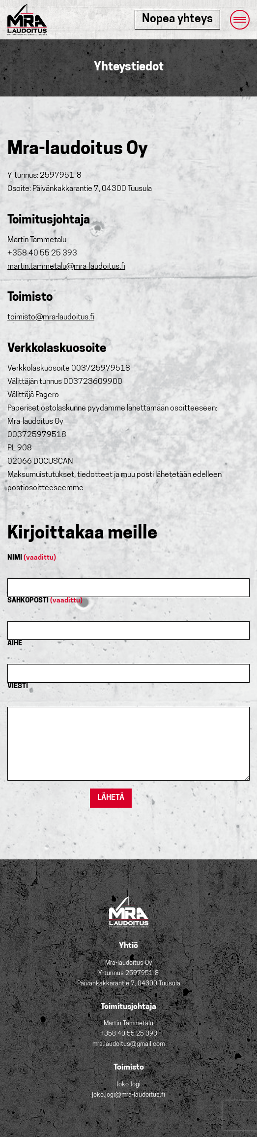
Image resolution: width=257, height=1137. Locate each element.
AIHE (14, 643)
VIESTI (17, 686)
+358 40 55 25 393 (128, 1034)
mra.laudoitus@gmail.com (128, 1044)
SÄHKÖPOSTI (45, 601)
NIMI (31, 558)
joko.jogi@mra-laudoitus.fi (128, 1095)
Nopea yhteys (177, 19)
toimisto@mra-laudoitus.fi (50, 317)
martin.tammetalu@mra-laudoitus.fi (66, 267)
